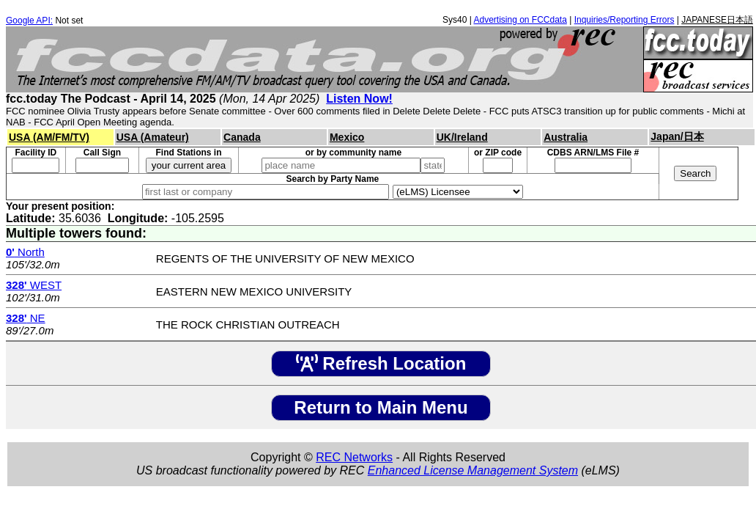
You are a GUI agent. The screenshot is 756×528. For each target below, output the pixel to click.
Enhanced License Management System (473, 470)
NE (25, 318)
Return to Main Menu (380, 407)
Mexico (347, 137)
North (25, 252)
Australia (566, 137)
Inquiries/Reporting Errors (624, 20)
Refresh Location (381, 363)
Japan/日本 (677, 136)
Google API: (29, 20)
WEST (34, 285)
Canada (242, 137)
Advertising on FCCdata (519, 20)
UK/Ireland (462, 137)
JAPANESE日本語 (717, 20)
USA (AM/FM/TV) (49, 137)
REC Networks (354, 457)
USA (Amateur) (152, 137)
